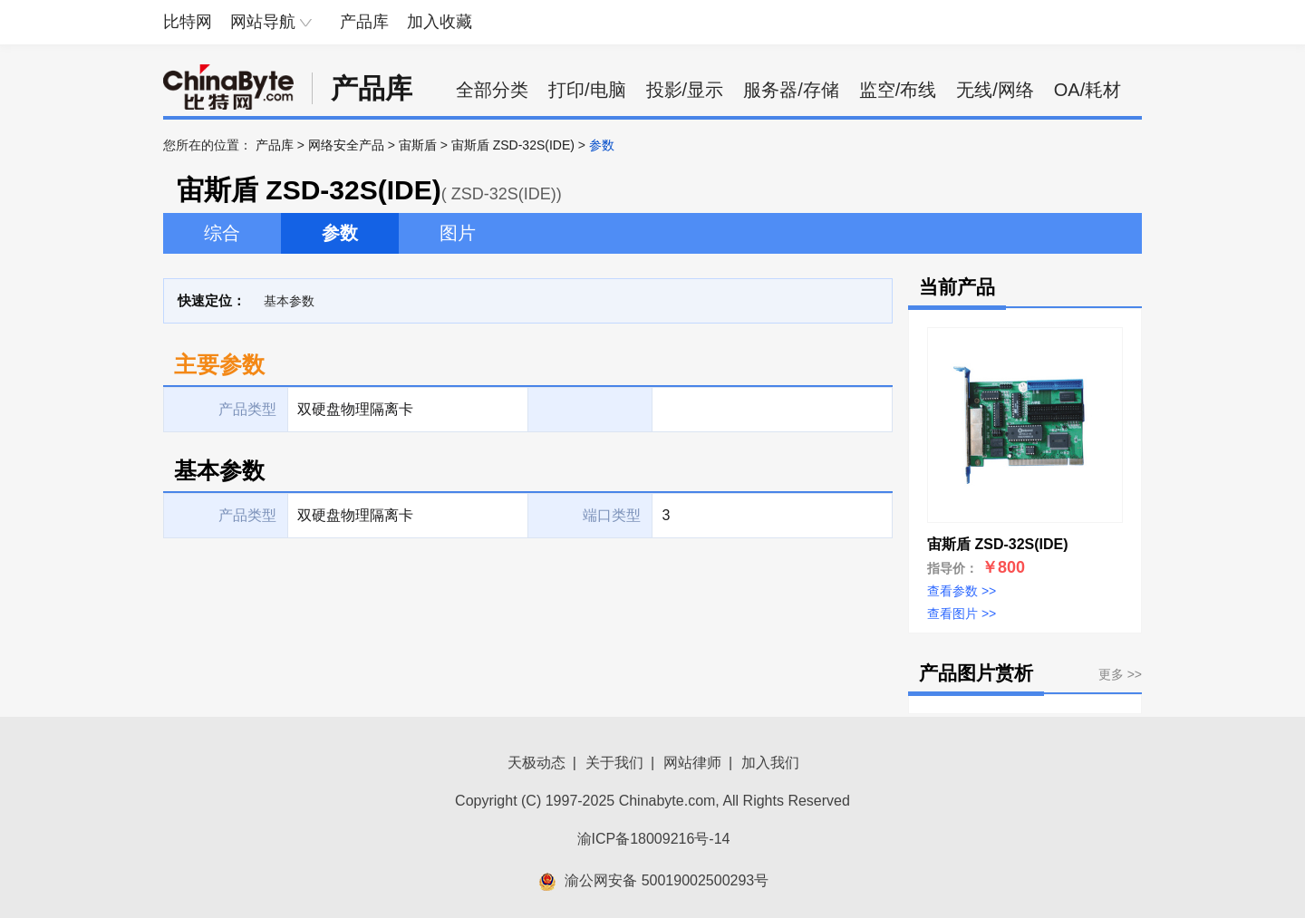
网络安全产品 (346, 145)
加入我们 (770, 762)
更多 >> (1120, 674)
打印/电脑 (587, 90)
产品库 (364, 22)
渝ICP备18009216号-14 (653, 838)
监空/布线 (898, 90)
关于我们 (614, 762)
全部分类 (492, 90)
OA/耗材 (1087, 90)
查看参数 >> (961, 591)
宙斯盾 (418, 145)
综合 (222, 233)
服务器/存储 (791, 90)
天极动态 (537, 762)
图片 (458, 233)
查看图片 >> (961, 613)
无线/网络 (995, 90)
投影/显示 (685, 90)
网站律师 (692, 762)
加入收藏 (439, 22)
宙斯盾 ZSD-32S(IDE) (513, 145)
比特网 (187, 22)
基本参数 (289, 301)
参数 (340, 233)
